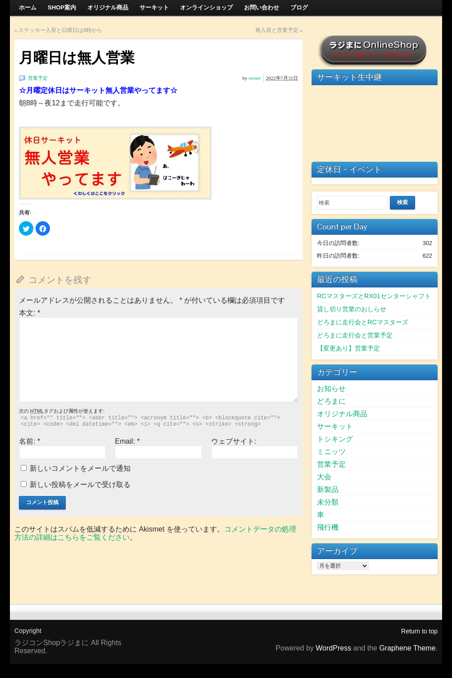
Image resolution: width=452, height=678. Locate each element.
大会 (324, 477)
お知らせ (331, 388)
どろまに (331, 401)
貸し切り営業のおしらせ (351, 309)
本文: (29, 313)
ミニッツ (331, 451)
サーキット (335, 426)
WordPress (333, 648)
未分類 (328, 502)
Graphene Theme (407, 648)
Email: (127, 441)
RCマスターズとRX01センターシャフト (374, 296)
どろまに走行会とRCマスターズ (362, 322)
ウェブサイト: (233, 441)
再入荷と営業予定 (276, 30)
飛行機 (328, 527)
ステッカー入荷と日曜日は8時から (60, 30)
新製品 (328, 489)
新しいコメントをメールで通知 (80, 468)
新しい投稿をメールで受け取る (80, 484)
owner (255, 78)
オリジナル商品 (342, 414)
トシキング (335, 439)
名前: (29, 441)
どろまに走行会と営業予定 (355, 335)
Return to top (419, 631)
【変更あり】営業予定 (348, 348)
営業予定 (38, 78)
